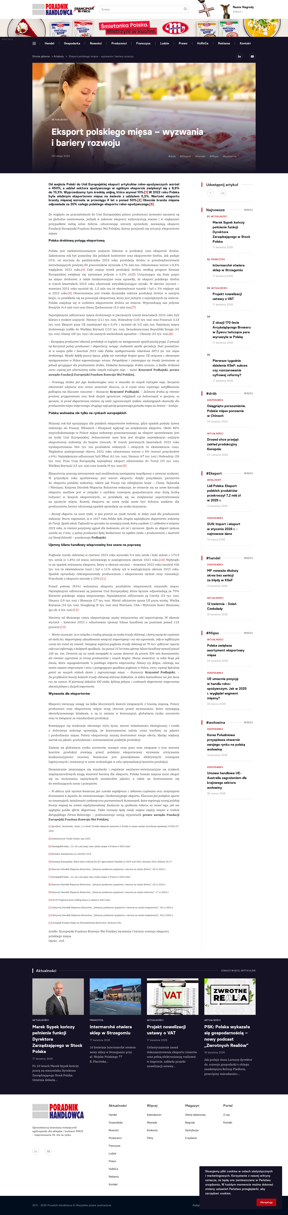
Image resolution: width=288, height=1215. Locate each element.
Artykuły (59, 56)
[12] (76, 610)
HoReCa (202, 43)
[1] (146, 192)
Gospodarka (72, 43)
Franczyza (143, 43)
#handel (200, 156)
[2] (139, 200)
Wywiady (152, 1122)
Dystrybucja (192, 1130)
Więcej (248, 210)
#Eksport (185, 156)
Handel (49, 43)
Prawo (183, 43)
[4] (83, 269)
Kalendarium (154, 1114)
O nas (226, 1114)
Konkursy (152, 1130)
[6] (70, 293)
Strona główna (41, 56)
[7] (134, 307)
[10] (162, 560)
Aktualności (219, 216)
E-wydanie (191, 1138)
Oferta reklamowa (195, 1114)
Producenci (119, 43)
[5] (134, 274)
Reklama (224, 43)
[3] (152, 204)
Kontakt (245, 43)
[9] (125, 465)
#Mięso (214, 156)
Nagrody (190, 1122)
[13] (63, 627)
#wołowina (230, 156)
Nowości (96, 43)
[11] (103, 578)
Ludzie (164, 43)
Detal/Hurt (214, 480)
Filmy (150, 1138)
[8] (171, 334)
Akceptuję (266, 1202)
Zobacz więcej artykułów (238, 970)
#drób (172, 156)
